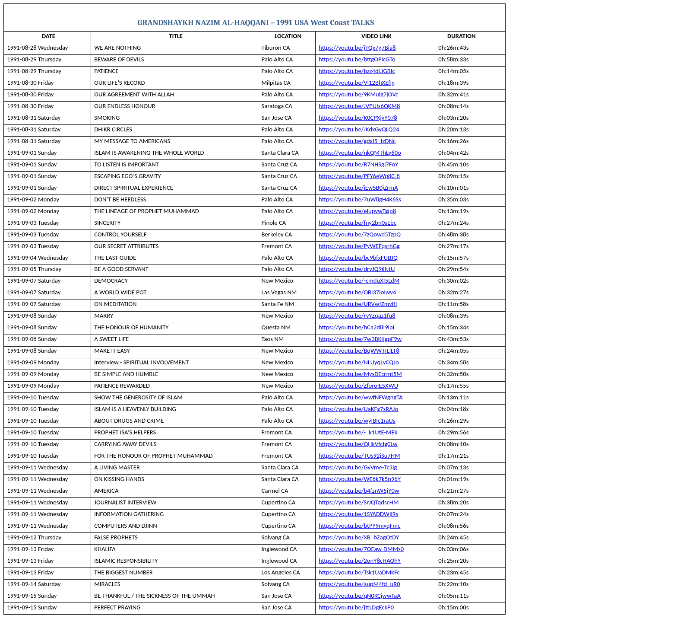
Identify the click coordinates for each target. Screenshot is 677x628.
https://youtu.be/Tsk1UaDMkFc (359, 572)
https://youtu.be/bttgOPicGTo (357, 59)
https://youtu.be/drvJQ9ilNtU (357, 269)
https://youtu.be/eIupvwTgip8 (357, 211)
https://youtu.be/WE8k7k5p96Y (360, 479)
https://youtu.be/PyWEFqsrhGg (359, 246)
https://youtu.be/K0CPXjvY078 (358, 117)
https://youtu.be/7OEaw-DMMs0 (361, 549)
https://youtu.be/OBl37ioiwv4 (357, 292)
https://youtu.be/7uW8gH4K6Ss (360, 199)
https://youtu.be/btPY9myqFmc (359, 525)
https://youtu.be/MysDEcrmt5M (360, 374)
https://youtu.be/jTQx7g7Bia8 (357, 47)
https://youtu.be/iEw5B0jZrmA (358, 187)
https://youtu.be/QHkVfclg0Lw (358, 444)
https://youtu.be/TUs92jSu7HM (359, 455)
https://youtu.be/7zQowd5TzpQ (360, 234)
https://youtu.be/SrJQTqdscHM (359, 502)
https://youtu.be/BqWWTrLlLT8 (359, 350)
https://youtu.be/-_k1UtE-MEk (358, 432)
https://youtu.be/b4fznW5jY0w (359, 490)
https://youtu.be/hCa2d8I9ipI (356, 327)
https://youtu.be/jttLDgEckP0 (356, 607)
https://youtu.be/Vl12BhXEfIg (357, 82)
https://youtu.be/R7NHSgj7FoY (358, 164)
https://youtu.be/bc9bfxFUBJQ (358, 257)
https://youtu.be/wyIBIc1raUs (357, 420)
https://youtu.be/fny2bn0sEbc (357, 222)
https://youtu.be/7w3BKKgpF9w (360, 339)
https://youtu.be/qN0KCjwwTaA (360, 595)
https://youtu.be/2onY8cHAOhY (360, 560)
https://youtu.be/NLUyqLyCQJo (359, 362)
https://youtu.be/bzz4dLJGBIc (357, 71)
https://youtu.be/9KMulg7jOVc (358, 94)
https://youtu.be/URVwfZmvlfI (358, 304)
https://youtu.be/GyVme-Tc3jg (358, 467)
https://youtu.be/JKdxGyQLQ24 (359, 129)
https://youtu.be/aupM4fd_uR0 (359, 584)
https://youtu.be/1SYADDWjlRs (358, 514)
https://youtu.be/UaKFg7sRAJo (358, 409)
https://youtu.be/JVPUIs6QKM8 (359, 106)
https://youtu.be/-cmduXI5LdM (359, 280)
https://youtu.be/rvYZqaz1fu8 (357, 315)
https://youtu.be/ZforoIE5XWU (358, 385)
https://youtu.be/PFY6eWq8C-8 (359, 176)
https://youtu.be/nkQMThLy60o (360, 152)
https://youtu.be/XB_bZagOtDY (359, 537)
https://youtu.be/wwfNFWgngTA (361, 397)
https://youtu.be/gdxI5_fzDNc (357, 141)
